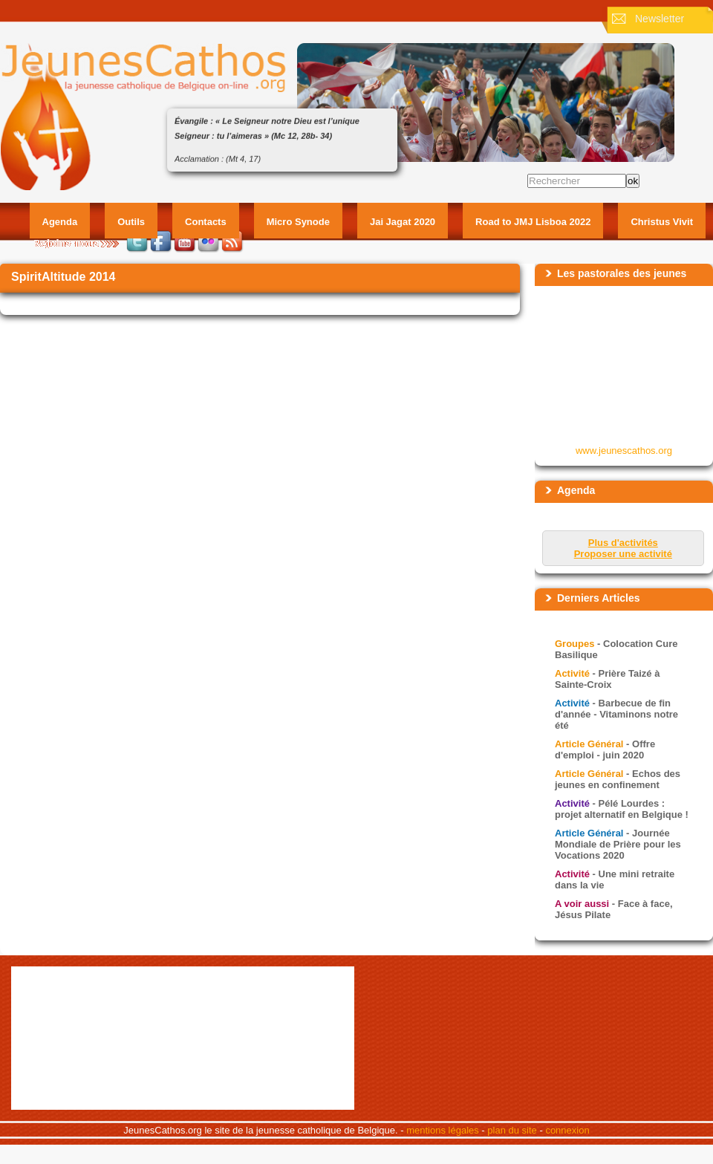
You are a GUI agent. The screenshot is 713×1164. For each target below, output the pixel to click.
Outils (131, 221)
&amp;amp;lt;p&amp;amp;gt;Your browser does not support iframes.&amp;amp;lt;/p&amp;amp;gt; (624, 364)
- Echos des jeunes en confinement (617, 779)
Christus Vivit (662, 221)
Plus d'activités (623, 542)
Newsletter (659, 19)
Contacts (206, 221)
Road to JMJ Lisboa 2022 (532, 221)
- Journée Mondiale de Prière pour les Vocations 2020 (618, 844)
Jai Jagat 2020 (402, 221)
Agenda (60, 221)
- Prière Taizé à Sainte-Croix (607, 679)
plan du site (512, 1130)
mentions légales (442, 1130)
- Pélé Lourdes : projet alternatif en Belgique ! (621, 809)
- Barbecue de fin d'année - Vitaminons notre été (616, 714)
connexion (567, 1130)
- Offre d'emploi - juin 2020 (605, 749)
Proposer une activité (623, 553)
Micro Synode (298, 221)
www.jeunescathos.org (624, 450)
